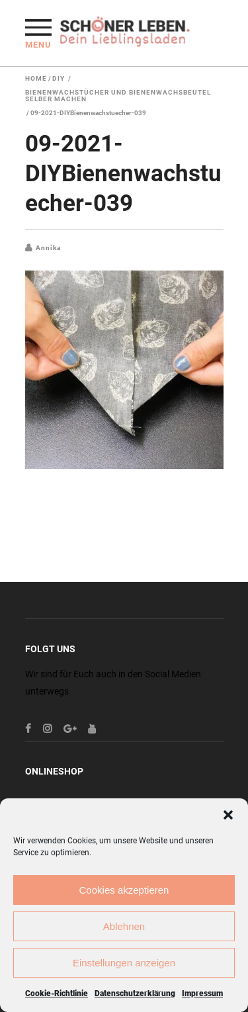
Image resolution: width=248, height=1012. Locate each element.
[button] (228, 815)
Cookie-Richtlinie (56, 993)
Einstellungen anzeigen (124, 962)
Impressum (202, 993)
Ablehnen (124, 926)
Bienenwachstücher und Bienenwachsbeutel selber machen (118, 96)
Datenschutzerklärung (135, 993)
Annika (48, 247)
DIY (58, 78)
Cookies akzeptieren (124, 890)
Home (36, 78)
